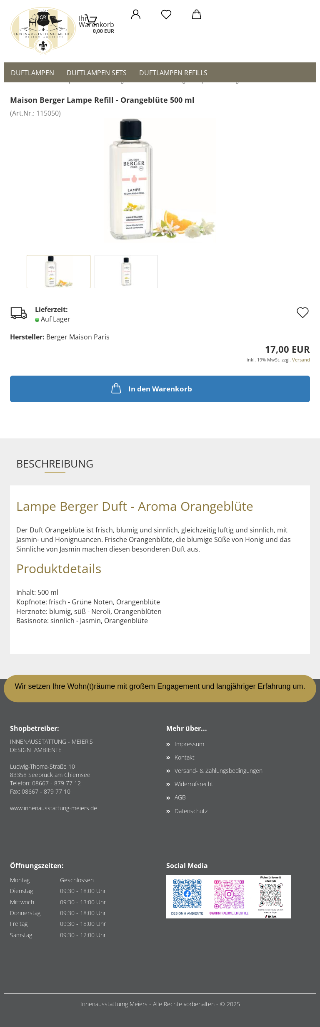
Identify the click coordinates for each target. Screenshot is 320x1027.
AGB (180, 797)
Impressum (189, 744)
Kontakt (185, 757)
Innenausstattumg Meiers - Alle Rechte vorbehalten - (150, 1004)
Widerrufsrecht (194, 784)
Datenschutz (191, 811)
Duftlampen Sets (97, 72)
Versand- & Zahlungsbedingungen (218, 771)
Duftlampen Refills (173, 72)
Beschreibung (54, 463)
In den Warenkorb (151, 388)
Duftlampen (32, 72)
